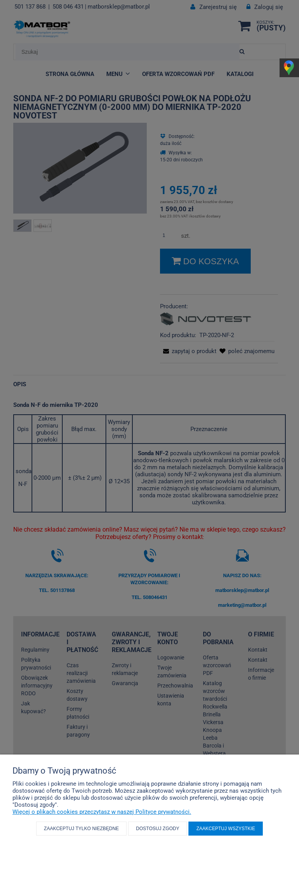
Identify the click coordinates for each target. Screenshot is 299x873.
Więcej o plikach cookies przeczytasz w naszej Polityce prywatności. (101, 811)
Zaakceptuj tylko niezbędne (81, 828)
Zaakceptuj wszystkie (225, 828)
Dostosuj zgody (157, 828)
